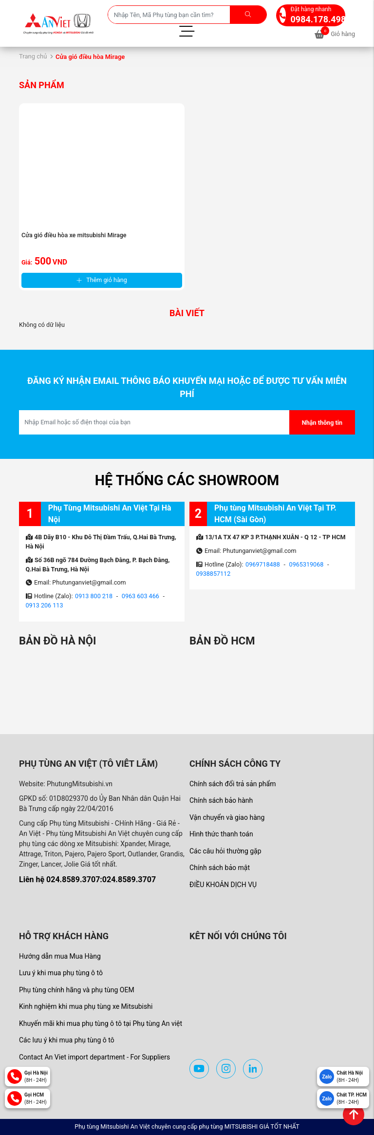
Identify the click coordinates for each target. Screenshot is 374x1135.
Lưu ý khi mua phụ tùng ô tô (61, 973)
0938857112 (213, 573)
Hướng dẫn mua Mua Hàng (60, 956)
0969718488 (262, 564)
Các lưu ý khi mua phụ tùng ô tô (66, 1040)
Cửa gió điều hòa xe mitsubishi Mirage (74, 235)
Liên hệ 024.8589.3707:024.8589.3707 (87, 879)
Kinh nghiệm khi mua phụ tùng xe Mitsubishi (85, 1006)
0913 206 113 (44, 605)
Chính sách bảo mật (219, 867)
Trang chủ (33, 56)
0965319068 (306, 564)
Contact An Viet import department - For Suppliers (94, 1057)
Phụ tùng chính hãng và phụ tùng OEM (76, 990)
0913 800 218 (93, 596)
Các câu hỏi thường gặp (225, 851)
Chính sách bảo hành (221, 800)
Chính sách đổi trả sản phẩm (232, 784)
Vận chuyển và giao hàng (226, 817)
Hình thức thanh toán (221, 834)
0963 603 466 (140, 596)
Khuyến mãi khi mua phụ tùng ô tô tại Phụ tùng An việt (100, 1023)
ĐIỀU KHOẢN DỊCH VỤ (223, 885)
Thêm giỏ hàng (101, 280)
